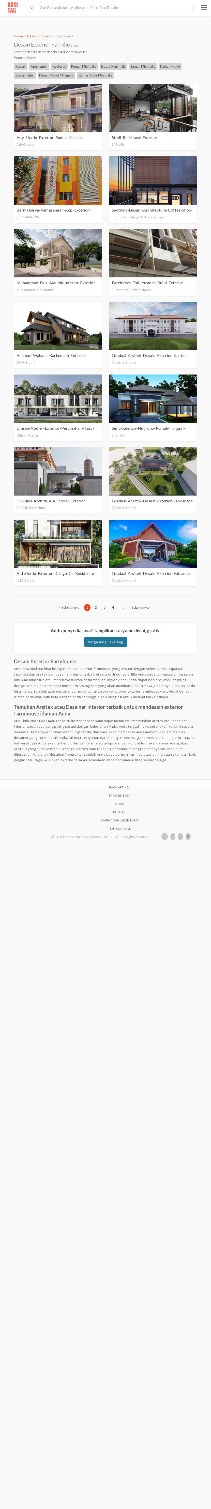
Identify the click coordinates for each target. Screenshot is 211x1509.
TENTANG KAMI (119, 829)
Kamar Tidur (25, 75)
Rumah (21, 66)
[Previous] (69, 607)
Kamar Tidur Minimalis (95, 75)
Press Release (119, 796)
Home (18, 36)
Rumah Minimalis (83, 66)
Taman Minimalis (142, 66)
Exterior (47, 36)
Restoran (59, 66)
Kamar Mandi (170, 66)
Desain (32, 36)
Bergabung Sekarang (105, 642)
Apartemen (39, 66)
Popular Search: (25, 58)
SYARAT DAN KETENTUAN (119, 820)
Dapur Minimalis (113, 66)
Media (119, 804)
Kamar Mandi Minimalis (56, 75)
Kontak (119, 812)
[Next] (141, 607)
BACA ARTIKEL (119, 787)
